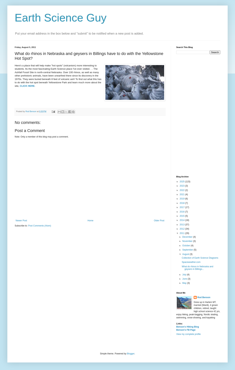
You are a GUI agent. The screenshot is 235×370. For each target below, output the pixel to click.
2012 (182, 229)
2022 (182, 190)
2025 (182, 181)
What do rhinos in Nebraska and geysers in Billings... (197, 267)
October (186, 245)
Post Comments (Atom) (39, 225)
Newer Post (21, 220)
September (188, 250)
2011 (182, 233)
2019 (182, 198)
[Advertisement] (198, 115)
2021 (182, 194)
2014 (182, 220)
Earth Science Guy (60, 18)
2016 (182, 211)
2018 (182, 203)
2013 (182, 224)
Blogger (130, 353)
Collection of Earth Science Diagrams (200, 258)
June (185, 279)
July (184, 274)
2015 (182, 216)
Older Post (159, 220)
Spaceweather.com (191, 262)
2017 (182, 207)
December (187, 237)
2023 (182, 186)
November (187, 241)
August (186, 254)
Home (90, 220)
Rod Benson (203, 297)
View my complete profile (188, 334)
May (184, 283)
